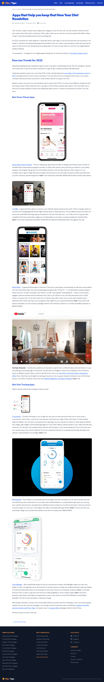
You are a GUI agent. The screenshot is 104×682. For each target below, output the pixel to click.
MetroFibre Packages (8, 645)
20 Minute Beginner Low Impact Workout (57, 379)
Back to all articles (19, 622)
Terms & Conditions (76, 659)
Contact (73, 656)
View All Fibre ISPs (42, 657)
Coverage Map (69, 3)
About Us (73, 653)
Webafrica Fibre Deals (42, 639)
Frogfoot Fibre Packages (9, 642)
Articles (99, 3)
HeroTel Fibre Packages (9, 660)
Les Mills (15, 209)
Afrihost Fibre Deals (42, 636)
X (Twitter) (75, 642)
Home (14, 9)
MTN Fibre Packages (8, 651)
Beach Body (16, 287)
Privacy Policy (75, 662)
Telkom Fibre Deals (41, 654)
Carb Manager (17, 585)
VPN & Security (90, 3)
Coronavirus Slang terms (78, 53)
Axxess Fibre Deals (41, 645)
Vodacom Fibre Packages (9, 654)
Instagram (75, 639)
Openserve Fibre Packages (10, 636)
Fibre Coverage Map (8, 669)
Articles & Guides (76, 650)
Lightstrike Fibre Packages (10, 663)
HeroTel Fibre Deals (42, 651)
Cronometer (16, 417)
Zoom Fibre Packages (8, 657)
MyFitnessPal (16, 500)
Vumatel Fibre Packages (9, 639)
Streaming (79, 3)
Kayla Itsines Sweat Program (22, 165)
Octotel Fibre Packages (9, 648)
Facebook (75, 636)
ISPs (61, 3)
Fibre (9, 3)
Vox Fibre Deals (41, 648)
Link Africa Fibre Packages (10, 666)
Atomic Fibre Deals (41, 642)
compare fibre (54, 608)
